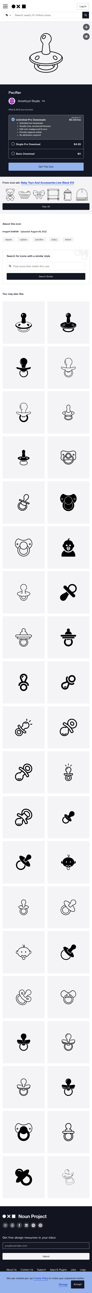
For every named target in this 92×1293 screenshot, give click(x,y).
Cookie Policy (41, 1278)
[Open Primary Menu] (5, 6)
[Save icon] (86, 27)
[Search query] (46, 266)
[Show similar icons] (86, 36)
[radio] (46, 127)
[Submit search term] (85, 15)
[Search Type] (8, 15)
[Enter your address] (46, 1245)
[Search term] (47, 15)
